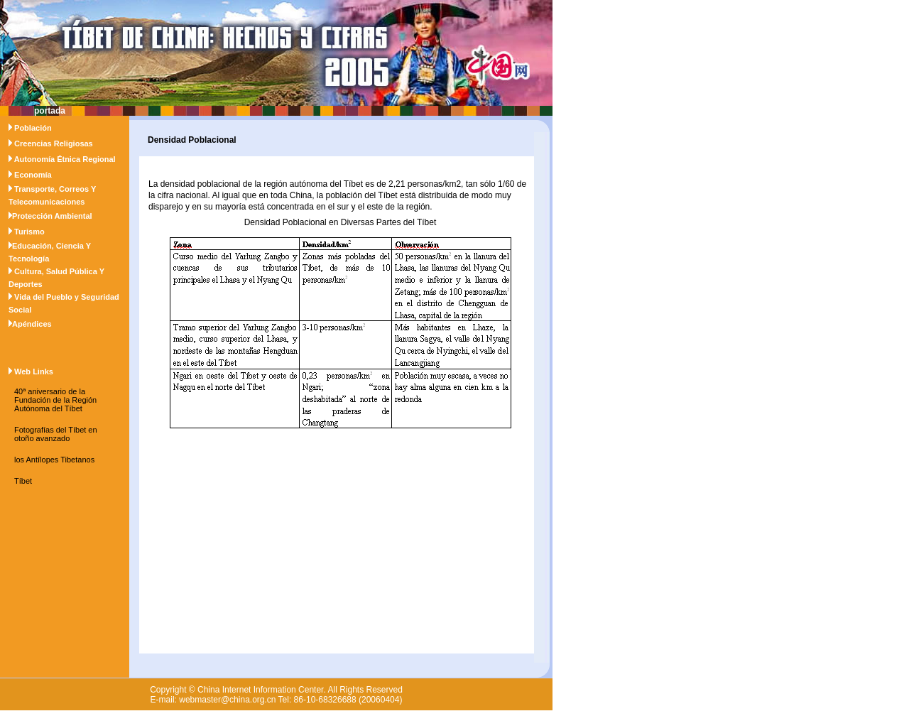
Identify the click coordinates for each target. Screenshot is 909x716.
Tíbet (23, 481)
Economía (33, 174)
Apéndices (32, 324)
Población (33, 128)
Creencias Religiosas (53, 143)
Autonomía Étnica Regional (65, 159)
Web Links (33, 371)
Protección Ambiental (52, 216)
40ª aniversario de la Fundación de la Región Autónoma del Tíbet (55, 400)
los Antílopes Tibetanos (54, 459)
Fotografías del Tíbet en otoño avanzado (55, 434)
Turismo (29, 231)
